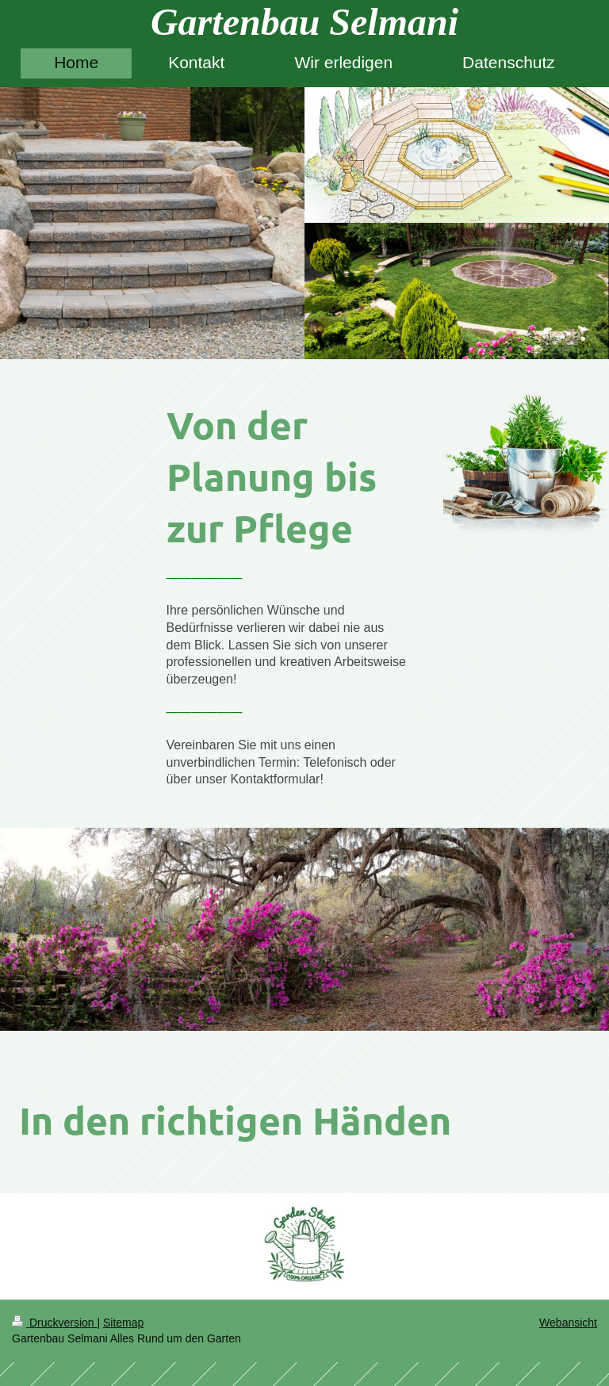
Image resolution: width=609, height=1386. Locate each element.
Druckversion (54, 1322)
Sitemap (123, 1322)
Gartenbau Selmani (304, 22)
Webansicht (568, 1322)
